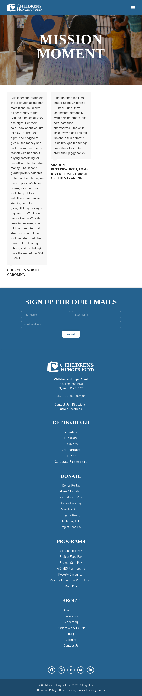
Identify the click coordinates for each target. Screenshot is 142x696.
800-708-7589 (76, 396)
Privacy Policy (96, 690)
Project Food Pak (71, 527)
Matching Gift (71, 521)
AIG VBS (71, 456)
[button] (133, 7)
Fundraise (71, 438)
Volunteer (71, 432)
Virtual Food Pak (71, 497)
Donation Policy (47, 690)
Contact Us (61, 404)
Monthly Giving (71, 509)
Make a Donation (71, 491)
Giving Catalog (71, 503)
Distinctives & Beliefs (71, 628)
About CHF (71, 610)
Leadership (71, 622)
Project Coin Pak (71, 562)
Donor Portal (71, 485)
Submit (71, 334)
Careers (71, 640)
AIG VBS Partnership (71, 568)
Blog (71, 634)
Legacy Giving (71, 515)
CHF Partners (71, 450)
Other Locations (71, 409)
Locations (71, 616)
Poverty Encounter (71, 574)
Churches (71, 444)
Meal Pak (71, 586)
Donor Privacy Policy (72, 690)
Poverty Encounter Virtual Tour (71, 580)
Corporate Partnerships (71, 461)
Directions (79, 404)
